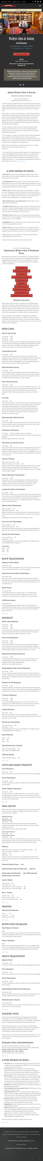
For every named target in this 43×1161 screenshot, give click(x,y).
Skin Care (21, 268)
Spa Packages (21, 286)
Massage (21, 274)
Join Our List (15, 1132)
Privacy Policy (25, 1134)
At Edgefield (21, 43)
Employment (11, 1134)
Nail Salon (21, 280)
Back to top (5, 554)
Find (24, 2)
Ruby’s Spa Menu (21, 54)
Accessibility (33, 1134)
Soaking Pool (21, 292)
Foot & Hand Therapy (21, 277)
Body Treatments (21, 271)
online (30, 101)
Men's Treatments (21, 289)
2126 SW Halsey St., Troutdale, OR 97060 (21, 46)
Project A (32, 1141)
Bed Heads (17, 2)
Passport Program (25, 1132)
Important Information (21, 295)
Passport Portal (7, 2)
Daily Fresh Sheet (21, 1144)
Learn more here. (21, 161)
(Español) (17, 1134)
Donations (24, 1137)
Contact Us (27, 48)
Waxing (21, 283)
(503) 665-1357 (17, 48)
